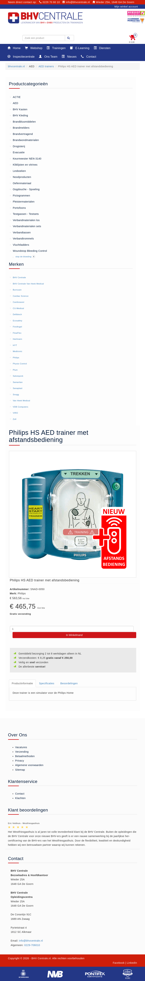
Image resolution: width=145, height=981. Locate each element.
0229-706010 (32, 945)
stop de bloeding (23, 257)
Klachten (20, 798)
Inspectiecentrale (21, 56)
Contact (88, 56)
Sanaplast (17, 388)
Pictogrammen (20, 195)
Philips (16, 358)
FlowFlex (17, 333)
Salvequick (18, 376)
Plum (15, 370)
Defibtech (17, 314)
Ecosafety (17, 321)
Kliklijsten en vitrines (24, 164)
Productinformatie (22, 683)
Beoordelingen (69, 683)
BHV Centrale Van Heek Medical (28, 284)
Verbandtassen (20, 232)
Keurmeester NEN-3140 (25, 158)
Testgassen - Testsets (24, 214)
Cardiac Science (20, 296)
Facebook (118, 962)
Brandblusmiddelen (23, 121)
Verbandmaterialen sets (25, 226)
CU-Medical (18, 308)
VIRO (15, 413)
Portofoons (18, 208)
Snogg (16, 394)
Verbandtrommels (22, 238)
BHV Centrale (19, 277)
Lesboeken (18, 171)
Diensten (102, 48)
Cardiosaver (18, 302)
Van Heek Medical (21, 401)
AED (14, 103)
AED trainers (46, 66)
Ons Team (48, 56)
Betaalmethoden (25, 756)
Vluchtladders (19, 245)
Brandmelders (20, 128)
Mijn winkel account (126, 6)
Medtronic (17, 351)
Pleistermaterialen (22, 201)
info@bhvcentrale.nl (76, 2)
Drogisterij (17, 146)
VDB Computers (20, 407)
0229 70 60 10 (49, 2)
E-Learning (79, 48)
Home (14, 48)
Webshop (33, 48)
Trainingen (56, 48)
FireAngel (17, 327)
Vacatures (21, 747)
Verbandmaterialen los (25, 220)
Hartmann (17, 339)
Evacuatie (17, 152)
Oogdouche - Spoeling (25, 189)
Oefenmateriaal (20, 183)
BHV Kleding (19, 115)
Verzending (22, 751)
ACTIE (15, 97)
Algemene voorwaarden (29, 765)
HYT (15, 345)
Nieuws (69, 56)
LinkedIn (132, 962)
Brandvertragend (21, 134)
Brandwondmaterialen (24, 140)
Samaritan (18, 382)
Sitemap (20, 769)
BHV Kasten (18, 109)
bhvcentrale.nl (16, 66)
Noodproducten (20, 177)
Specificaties (46, 683)
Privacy (19, 760)
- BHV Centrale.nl (40, 958)
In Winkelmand (74, 635)
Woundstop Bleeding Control (28, 251)
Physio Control (20, 364)
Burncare (17, 290)
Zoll (14, 419)
